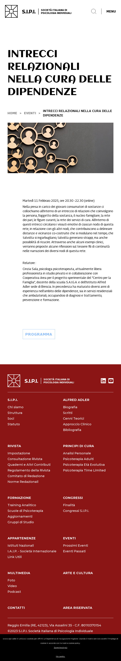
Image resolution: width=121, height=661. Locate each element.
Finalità (69, 505)
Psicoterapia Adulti (78, 459)
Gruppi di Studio (21, 522)
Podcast (14, 592)
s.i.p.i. (13, 400)
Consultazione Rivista (25, 459)
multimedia (19, 573)
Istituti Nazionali (21, 545)
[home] (38, 11)
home (12, 113)
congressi (73, 498)
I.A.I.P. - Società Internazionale (32, 551)
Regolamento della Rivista (29, 470)
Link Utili (15, 557)
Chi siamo (15, 407)
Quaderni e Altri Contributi (29, 465)
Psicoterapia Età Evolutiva (84, 465)
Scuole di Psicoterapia (25, 511)
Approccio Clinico (77, 424)
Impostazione (19, 453)
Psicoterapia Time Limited (84, 470)
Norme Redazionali (23, 482)
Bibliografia (72, 430)
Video (12, 586)
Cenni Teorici (73, 418)
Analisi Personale (77, 453)
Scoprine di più (60, 647)
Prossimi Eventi (75, 545)
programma (38, 334)
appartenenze (22, 538)
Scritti (67, 413)
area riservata (77, 608)
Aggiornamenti (20, 516)
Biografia (70, 407)
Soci (11, 418)
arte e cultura (78, 573)
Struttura (15, 413)
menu (111, 11)
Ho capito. (60, 656)
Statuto (14, 424)
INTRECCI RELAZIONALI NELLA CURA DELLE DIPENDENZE (77, 113)
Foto (11, 580)
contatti (16, 608)
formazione (19, 498)
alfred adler (76, 400)
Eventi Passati (74, 551)
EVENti (30, 113)
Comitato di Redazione (26, 476)
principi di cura (78, 446)
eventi (69, 538)
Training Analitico (22, 505)
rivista (14, 446)
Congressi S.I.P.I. (76, 511)
